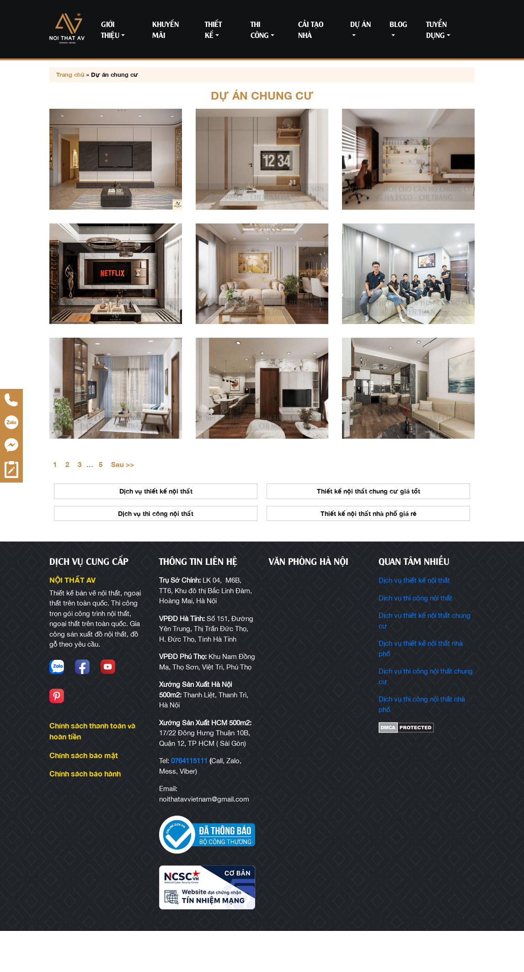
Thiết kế (213, 29)
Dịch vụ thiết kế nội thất (156, 532)
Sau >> (122, 504)
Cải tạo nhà (310, 29)
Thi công (260, 29)
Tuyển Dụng (436, 29)
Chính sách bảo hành (85, 814)
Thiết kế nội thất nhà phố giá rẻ (368, 554)
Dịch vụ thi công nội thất (156, 554)
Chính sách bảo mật (83, 796)
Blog (398, 23)
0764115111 (189, 802)
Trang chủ (70, 74)
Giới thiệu (110, 29)
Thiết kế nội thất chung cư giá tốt (368, 532)
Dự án (360, 23)
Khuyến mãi (165, 29)
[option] (155, 546)
